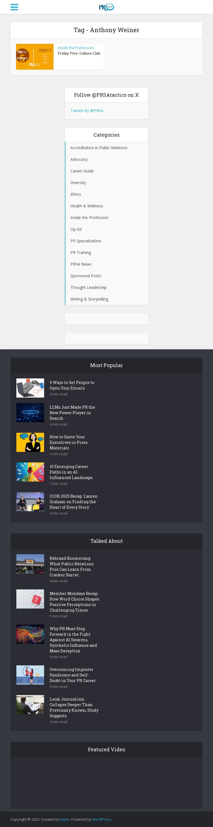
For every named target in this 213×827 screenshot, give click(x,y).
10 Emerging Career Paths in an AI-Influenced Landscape (71, 472)
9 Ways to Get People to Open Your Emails (72, 385)
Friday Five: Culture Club (79, 53)
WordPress (101, 819)
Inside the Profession (76, 47)
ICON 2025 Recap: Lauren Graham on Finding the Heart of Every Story (74, 501)
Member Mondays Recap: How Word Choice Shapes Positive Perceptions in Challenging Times (74, 602)
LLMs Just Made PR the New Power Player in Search (72, 412)
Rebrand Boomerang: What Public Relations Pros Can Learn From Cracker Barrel (72, 566)
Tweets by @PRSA (86, 110)
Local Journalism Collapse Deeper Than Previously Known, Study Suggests (74, 707)
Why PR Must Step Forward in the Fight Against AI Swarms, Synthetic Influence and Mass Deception (73, 639)
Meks (65, 819)
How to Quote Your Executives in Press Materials (69, 442)
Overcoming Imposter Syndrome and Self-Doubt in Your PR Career (73, 675)
